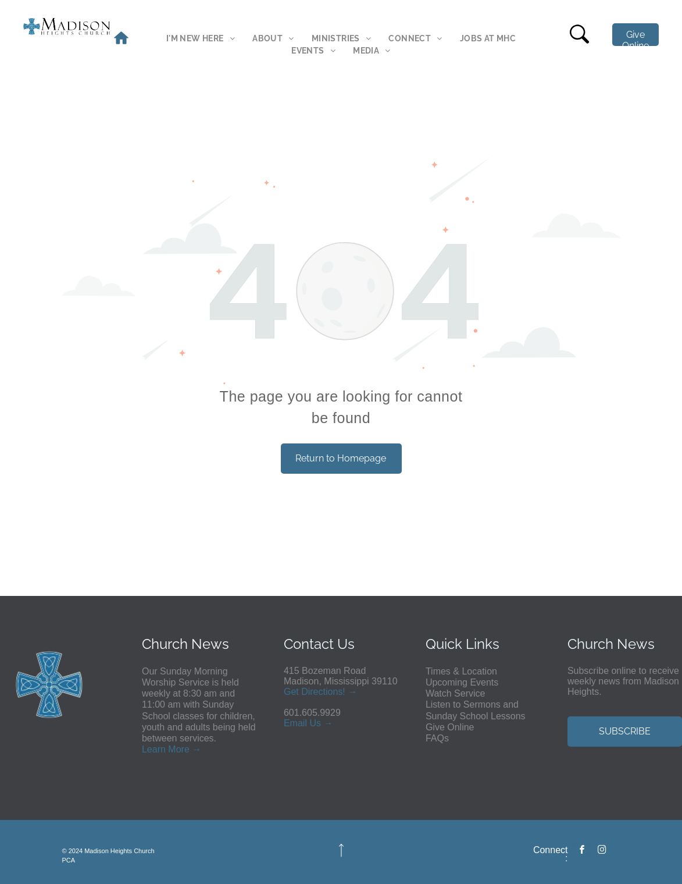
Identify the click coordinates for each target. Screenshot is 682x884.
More (178, 749)
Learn (154, 749)
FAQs (437, 738)
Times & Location (461, 671)
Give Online (450, 727)
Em (291, 723)
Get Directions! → (320, 692)
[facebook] (582, 851)
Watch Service (455, 693)
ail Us (309, 723)
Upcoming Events (462, 682)
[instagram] (602, 851)
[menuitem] (201, 39)
